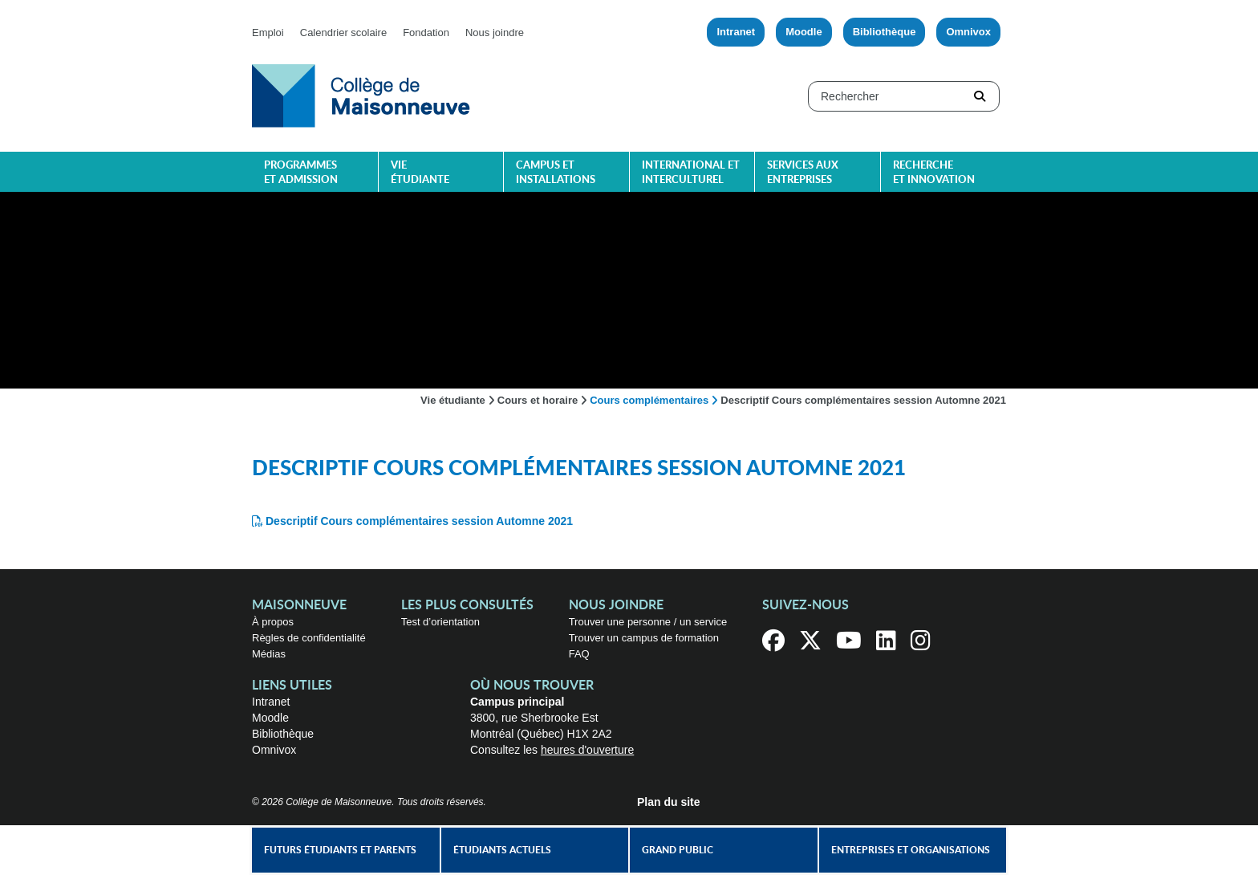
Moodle (803, 32)
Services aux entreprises (802, 173)
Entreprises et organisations (910, 850)
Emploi (268, 32)
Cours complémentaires (649, 400)
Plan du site (668, 802)
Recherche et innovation (934, 173)
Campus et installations (555, 173)
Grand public (677, 850)
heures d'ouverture (587, 749)
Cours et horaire (537, 400)
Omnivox (968, 32)
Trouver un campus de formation (644, 638)
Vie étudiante (420, 173)
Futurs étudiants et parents (340, 850)
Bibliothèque (884, 32)
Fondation (426, 32)
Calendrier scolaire (343, 32)
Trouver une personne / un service (648, 622)
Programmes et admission (301, 173)
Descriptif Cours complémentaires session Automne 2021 (419, 521)
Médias (269, 654)
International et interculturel (691, 173)
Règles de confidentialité (309, 638)
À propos (273, 622)
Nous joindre (494, 32)
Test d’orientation (440, 622)
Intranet (735, 32)
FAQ (579, 654)
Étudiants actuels (502, 850)
